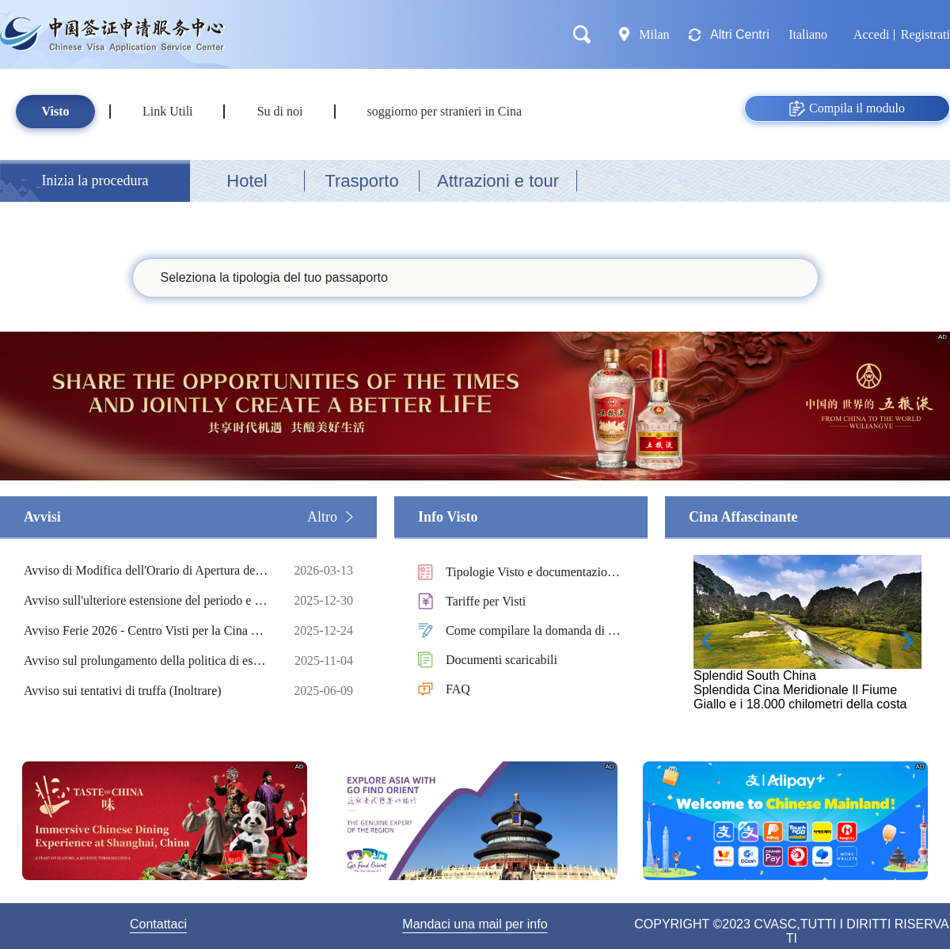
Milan (655, 34)
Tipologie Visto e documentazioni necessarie (531, 573)
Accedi (871, 34)
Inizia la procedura (95, 180)
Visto (56, 111)
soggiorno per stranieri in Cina (444, 111)
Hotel (246, 181)
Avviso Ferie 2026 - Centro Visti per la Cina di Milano (146, 631)
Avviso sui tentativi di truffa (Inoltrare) (146, 691)
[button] (903, 641)
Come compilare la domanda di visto (534, 632)
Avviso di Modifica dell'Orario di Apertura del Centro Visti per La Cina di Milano (146, 571)
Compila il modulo (847, 108)
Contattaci (158, 924)
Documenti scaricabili (501, 659)
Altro (322, 517)
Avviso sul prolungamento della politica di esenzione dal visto (146, 661)
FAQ (458, 689)
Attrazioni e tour (498, 181)
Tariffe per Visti (486, 601)
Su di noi (280, 111)
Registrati (925, 34)
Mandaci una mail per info (474, 924)
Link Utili (167, 111)
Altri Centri (740, 34)
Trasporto (361, 181)
